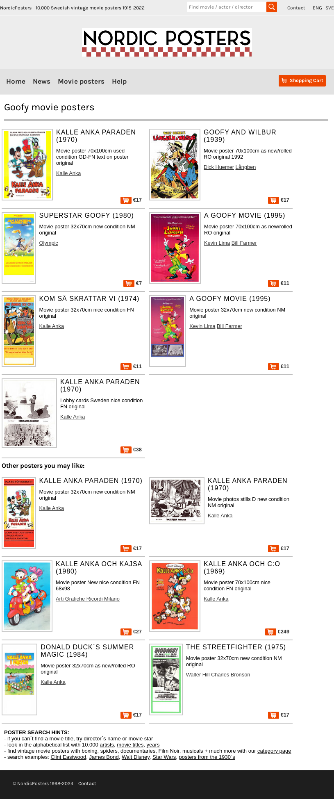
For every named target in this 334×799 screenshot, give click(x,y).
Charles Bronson (230, 675)
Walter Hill (198, 675)
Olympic (48, 243)
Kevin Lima (217, 243)
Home (15, 81)
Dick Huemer (219, 167)
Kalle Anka (68, 173)
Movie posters (81, 81)
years (153, 745)
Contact (296, 8)
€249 (277, 631)
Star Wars (164, 757)
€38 (131, 449)
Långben (246, 167)
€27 (131, 631)
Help (119, 81)
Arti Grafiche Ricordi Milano (88, 599)
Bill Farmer (244, 243)
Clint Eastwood (68, 757)
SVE (329, 8)
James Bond (103, 757)
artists (107, 745)
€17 (131, 200)
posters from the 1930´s (207, 757)
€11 (278, 283)
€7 (132, 283)
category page (274, 751)
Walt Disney (136, 757)
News (41, 81)
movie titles (130, 745)
